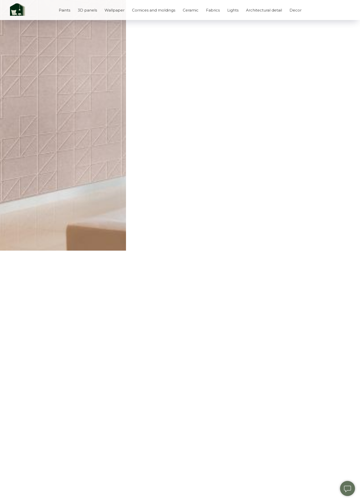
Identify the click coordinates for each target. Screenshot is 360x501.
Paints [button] (64, 10)
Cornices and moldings (153, 10)
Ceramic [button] (190, 10)
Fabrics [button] (213, 10)
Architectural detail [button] (264, 10)
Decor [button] (296, 10)
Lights (232, 10)
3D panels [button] (87, 10)
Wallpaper (114, 10)
